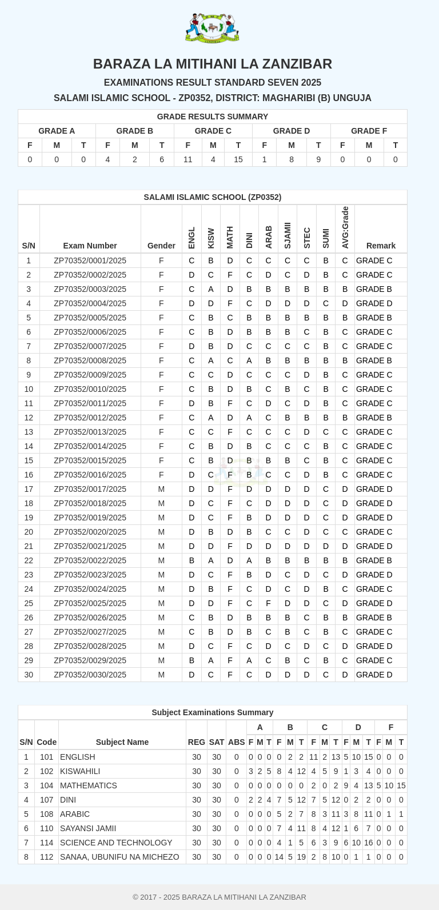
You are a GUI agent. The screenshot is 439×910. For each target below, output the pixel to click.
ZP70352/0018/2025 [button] (90, 503)
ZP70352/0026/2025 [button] (90, 617)
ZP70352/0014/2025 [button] (90, 446)
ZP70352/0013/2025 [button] (90, 431)
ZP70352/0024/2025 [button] (90, 589)
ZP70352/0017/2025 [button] (90, 489)
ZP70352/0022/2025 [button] (90, 560)
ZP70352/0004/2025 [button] (90, 303)
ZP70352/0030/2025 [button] (90, 674)
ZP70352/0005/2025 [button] (90, 317)
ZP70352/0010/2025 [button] (90, 389)
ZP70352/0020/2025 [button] (90, 531)
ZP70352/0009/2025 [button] (90, 374)
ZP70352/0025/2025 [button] (90, 603)
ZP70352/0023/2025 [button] (90, 574)
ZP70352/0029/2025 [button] (90, 660)
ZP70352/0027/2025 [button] (90, 631)
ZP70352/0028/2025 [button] (90, 646)
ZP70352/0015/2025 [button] (90, 460)
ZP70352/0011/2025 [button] (90, 403)
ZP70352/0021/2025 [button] (90, 546)
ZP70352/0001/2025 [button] (90, 260)
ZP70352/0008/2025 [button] (90, 360)
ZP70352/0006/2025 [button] (90, 331)
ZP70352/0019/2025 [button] (90, 517)
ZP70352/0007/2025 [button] (90, 346)
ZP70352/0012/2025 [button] (90, 417)
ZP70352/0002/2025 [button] (90, 274)
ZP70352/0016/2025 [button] (90, 474)
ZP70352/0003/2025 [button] (90, 289)
